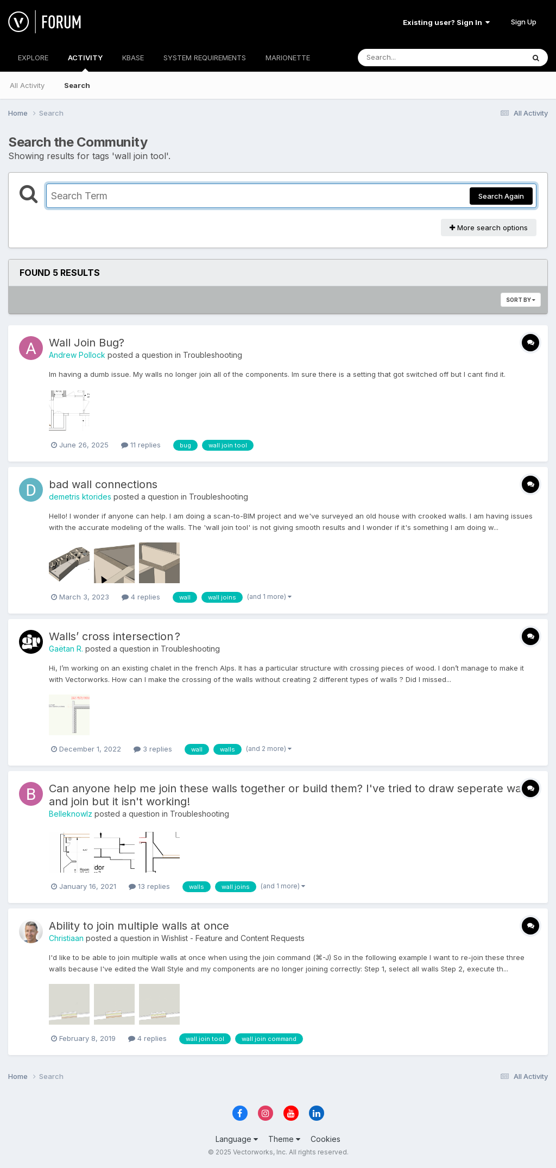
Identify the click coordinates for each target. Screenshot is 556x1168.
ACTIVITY (85, 62)
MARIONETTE (288, 57)
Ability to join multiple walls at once (139, 925)
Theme (284, 1139)
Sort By (520, 299)
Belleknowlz (70, 813)
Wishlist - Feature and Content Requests (233, 938)
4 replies (141, 596)
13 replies (149, 886)
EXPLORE (33, 57)
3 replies (153, 748)
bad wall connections (103, 484)
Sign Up (523, 21)
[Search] (411, 57)
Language (237, 1139)
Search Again (501, 196)
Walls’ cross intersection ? (114, 636)
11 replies (141, 444)
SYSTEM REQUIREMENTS (204, 57)
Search (77, 85)
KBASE (133, 57)
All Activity (27, 85)
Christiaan (66, 938)
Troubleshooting (212, 354)
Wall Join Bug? (86, 342)
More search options (489, 227)
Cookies (325, 1139)
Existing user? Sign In (446, 22)
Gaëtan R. (66, 648)
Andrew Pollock (77, 354)
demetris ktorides (80, 496)
